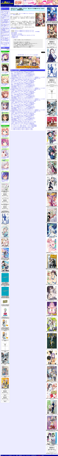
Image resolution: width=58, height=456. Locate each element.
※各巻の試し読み (14, 36)
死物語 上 (5, 401)
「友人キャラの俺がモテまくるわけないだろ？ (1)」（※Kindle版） (25, 31)
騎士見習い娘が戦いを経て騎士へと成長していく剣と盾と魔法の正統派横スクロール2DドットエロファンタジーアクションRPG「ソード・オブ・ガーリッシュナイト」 (5, 26)
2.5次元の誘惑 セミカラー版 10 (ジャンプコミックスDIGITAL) (52, 445)
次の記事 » (36, 54)
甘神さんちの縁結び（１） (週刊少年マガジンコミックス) (52, 398)
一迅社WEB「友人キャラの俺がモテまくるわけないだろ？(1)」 (23, 35)
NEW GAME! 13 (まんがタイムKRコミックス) (52, 453)
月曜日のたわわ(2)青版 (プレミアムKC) (5, 224)
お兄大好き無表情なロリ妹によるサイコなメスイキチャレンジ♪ (22, 120)
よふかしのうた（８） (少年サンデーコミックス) (52, 349)
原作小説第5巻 (13, 28)
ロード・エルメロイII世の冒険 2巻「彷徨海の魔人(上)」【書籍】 (5, 364)
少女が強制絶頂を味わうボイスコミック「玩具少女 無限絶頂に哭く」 (23, 85)
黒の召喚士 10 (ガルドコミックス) (51, 159)
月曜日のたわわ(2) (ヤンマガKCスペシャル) (52, 62)
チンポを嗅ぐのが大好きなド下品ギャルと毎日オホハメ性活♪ (22, 128)
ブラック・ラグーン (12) (5, 198)
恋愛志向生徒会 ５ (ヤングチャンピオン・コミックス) (52, 332)
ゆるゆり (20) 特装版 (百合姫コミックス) (5, 246)
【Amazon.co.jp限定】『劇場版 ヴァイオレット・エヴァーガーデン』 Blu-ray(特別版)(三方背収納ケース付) (5, 259)
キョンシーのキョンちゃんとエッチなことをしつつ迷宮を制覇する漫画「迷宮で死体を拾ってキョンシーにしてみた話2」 (5, 35)
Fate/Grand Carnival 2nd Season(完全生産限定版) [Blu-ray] (5, 389)
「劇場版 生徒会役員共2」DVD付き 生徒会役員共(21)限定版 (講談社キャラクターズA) (5, 212)
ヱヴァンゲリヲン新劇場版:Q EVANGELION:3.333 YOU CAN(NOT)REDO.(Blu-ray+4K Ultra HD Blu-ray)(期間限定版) (5, 297)
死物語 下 (5, 395)
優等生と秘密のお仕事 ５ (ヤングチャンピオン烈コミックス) (52, 284)
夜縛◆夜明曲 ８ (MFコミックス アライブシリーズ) (52, 253)
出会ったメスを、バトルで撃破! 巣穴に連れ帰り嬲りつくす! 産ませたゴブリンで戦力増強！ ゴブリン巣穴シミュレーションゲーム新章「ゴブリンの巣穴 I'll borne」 (5, 12)
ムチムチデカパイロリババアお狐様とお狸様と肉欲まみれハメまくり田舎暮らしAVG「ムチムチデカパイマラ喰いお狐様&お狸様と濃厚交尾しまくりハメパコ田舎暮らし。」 (5, 39)
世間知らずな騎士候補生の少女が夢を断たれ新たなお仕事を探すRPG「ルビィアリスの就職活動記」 (5, 29)
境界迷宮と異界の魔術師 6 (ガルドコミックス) (52, 175)
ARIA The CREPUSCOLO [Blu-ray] (5, 340)
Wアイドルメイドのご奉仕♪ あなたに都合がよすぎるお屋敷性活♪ (22, 71)
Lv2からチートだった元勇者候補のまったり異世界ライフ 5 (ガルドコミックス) (52, 206)
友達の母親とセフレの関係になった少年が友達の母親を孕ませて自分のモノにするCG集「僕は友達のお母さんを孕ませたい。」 (5, 32)
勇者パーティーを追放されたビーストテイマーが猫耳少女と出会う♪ (23, 73)
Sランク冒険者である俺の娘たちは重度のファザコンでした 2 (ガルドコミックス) (52, 191)
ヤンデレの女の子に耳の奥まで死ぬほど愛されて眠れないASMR (22, 127)
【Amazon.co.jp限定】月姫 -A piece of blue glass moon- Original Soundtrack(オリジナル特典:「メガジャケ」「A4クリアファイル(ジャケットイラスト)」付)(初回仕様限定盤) (52, 22)
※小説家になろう (14, 37)
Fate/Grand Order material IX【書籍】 (5, 351)
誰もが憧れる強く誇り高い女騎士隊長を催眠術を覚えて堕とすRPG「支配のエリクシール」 (5, 22)
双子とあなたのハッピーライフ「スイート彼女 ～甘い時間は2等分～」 (23, 81)
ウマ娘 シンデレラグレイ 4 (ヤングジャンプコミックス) (52, 86)
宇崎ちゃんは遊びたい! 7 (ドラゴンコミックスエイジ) (5, 271)
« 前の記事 (19, 54)
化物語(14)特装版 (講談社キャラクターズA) (5, 204)
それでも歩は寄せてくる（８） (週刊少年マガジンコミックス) (52, 365)
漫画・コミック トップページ (27, 54)
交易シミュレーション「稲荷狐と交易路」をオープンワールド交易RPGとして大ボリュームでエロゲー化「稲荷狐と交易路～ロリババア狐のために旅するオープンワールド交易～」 (5, 16)
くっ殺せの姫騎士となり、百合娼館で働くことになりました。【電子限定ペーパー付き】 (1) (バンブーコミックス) (52, 39)
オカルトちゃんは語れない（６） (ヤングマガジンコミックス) (52, 144)
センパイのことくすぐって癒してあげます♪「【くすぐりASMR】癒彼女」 (24, 125)
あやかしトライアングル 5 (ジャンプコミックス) (5, 237)
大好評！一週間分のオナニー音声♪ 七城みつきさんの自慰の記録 (22, 80)
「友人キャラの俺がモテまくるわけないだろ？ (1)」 (22, 30)
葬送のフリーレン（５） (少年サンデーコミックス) (52, 382)
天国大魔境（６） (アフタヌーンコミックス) (52, 222)
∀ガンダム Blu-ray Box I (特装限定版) (5, 376)
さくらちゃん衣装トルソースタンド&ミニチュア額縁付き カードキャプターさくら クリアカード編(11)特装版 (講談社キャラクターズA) (52, 128)
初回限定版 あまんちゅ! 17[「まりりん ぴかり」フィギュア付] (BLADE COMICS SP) (5, 318)
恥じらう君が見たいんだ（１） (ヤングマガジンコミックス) (52, 300)
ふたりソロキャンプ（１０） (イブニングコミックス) (52, 414)
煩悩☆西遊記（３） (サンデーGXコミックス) (52, 316)
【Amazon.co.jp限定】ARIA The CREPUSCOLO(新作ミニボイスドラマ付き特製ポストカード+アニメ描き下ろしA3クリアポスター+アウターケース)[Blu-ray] (5, 329)
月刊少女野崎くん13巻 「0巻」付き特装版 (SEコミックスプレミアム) (5, 192)
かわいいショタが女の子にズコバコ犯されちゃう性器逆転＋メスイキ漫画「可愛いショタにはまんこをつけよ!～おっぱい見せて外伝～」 (5, 43)
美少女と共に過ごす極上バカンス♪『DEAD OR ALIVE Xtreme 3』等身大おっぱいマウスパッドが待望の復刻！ (5, 20)
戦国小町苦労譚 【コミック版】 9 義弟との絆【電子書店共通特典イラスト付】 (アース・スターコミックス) (52, 431)
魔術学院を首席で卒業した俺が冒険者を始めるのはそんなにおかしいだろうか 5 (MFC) (52, 268)
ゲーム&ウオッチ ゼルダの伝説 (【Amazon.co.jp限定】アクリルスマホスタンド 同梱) (5, 305)
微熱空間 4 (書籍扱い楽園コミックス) (52, 47)
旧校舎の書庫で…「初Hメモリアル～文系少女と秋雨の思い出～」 (23, 97)
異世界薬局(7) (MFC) (52, 237)
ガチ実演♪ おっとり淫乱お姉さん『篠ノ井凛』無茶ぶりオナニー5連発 (23, 79)
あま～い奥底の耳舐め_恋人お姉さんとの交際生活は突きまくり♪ (22, 72)
